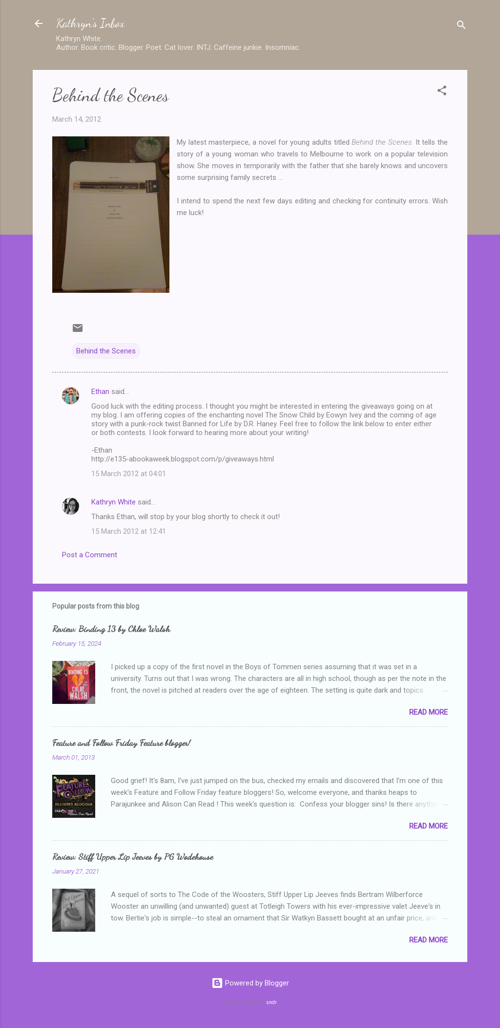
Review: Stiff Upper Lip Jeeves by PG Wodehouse (132, 856)
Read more (428, 712)
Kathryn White (113, 502)
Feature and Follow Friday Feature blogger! (121, 742)
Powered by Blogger (250, 983)
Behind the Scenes (106, 351)
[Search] (461, 27)
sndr (271, 1002)
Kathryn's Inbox (90, 23)
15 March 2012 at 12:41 (128, 531)
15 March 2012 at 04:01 (128, 473)
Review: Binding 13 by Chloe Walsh (111, 628)
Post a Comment (89, 554)
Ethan (100, 391)
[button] (442, 92)
